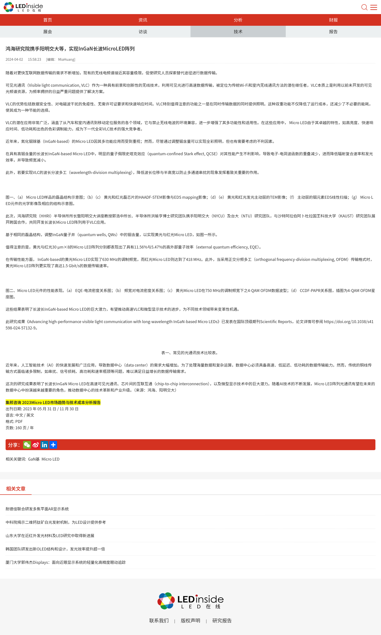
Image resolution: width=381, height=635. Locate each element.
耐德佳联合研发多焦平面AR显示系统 (37, 509)
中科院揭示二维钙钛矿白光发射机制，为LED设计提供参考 (56, 522)
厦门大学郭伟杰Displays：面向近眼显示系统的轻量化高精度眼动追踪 (66, 562)
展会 (47, 31)
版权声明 (190, 620)
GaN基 (34, 459)
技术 (238, 31)
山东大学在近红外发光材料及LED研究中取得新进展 (50, 535)
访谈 (143, 31)
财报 (333, 20)
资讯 (143, 20)
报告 (333, 31)
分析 (238, 20)
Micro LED (51, 459)
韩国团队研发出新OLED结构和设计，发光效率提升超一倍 (55, 549)
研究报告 (222, 620)
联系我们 (159, 620)
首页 (47, 20)
